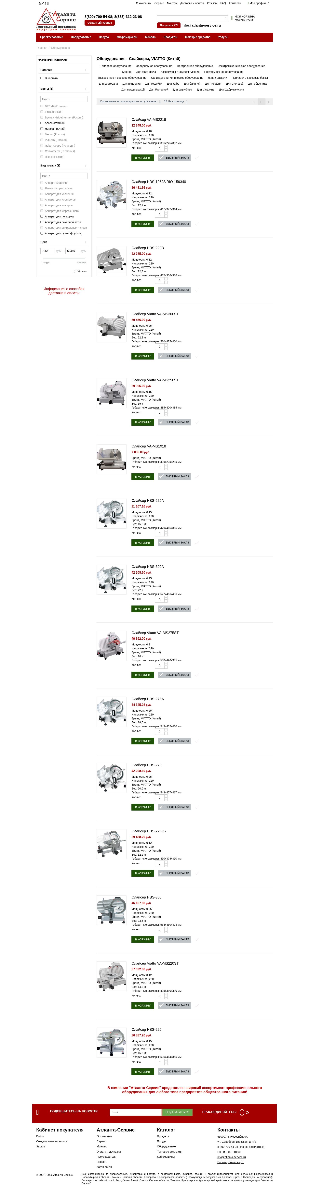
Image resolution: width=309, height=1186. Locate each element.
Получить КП (169, 25)
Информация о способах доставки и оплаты (64, 291)
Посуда (104, 37)
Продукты (170, 37)
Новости (102, 1161)
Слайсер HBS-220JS (148, 831)
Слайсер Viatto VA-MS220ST (155, 963)
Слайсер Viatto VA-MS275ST (155, 633)
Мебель (150, 37)
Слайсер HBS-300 (146, 897)
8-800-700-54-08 (227, 1146)
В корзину (143, 157)
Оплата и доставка (109, 1151)
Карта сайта (104, 1166)
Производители (106, 1156)
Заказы (41, 1146)
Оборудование (81, 37)
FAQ (223, 3)
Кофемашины (166, 1156)
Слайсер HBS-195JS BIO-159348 (158, 182)
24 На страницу (175, 102)
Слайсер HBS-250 (146, 1030)
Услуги (222, 37)
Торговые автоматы (169, 1151)
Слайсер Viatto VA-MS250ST (155, 380)
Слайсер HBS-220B (147, 248)
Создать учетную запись (51, 1141)
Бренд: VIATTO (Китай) (146, 139)
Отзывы (212, 3)
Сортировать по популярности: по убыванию (130, 102)
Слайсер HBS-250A (147, 501)
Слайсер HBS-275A (147, 699)
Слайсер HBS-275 (146, 765)
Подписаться (177, 1112)
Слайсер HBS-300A (147, 567)
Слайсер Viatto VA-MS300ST (155, 314)
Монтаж (172, 3)
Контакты (235, 3)
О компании (143, 3)
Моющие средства (197, 37)
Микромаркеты (127, 37)
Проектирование (51, 37)
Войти (40, 1136)
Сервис (159, 3)
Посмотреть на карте (230, 1162)
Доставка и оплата (192, 3)
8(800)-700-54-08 (98, 17)
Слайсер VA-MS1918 (148, 446)
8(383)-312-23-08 (128, 17)
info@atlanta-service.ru (201, 25)
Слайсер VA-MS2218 (148, 120)
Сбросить (82, 271)
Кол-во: (136, 147)
